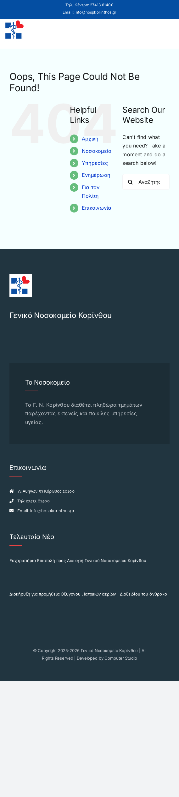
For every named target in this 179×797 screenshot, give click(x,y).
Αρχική (90, 138)
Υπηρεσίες (95, 163)
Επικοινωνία (97, 208)
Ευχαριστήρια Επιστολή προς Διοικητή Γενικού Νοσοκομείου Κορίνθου (77, 560)
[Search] (130, 182)
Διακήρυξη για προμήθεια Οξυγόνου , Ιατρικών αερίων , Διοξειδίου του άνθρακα (88, 593)
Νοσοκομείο (96, 151)
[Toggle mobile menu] (167, 30)
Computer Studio (120, 658)
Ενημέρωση (96, 175)
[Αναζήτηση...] (146, 182)
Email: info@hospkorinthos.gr (90, 12)
